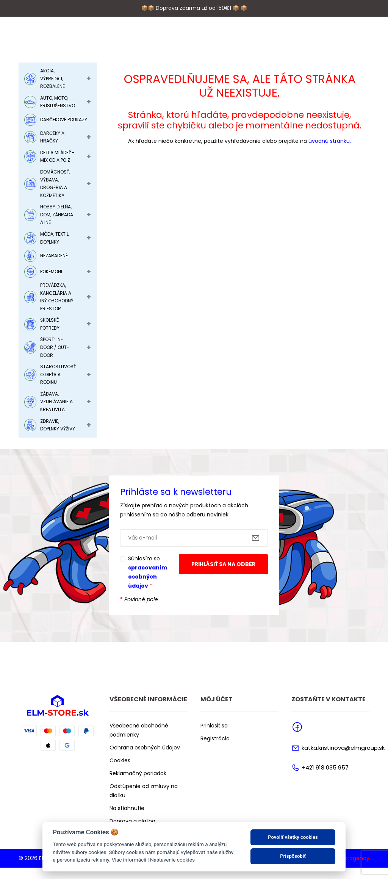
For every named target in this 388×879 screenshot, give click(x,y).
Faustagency (352, 869)
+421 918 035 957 (325, 779)
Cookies (120, 772)
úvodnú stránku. (329, 152)
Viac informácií (129, 860)
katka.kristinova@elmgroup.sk (343, 759)
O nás (127, 39)
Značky (200, 39)
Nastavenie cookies (172, 860)
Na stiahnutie (127, 819)
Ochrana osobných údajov (145, 759)
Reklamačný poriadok (138, 784)
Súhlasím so (147, 583)
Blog (224, 39)
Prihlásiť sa (214, 737)
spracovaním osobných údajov (147, 588)
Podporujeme (162, 39)
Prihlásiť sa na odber (223, 575)
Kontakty (253, 39)
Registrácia (215, 750)
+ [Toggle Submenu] (89, 89)
